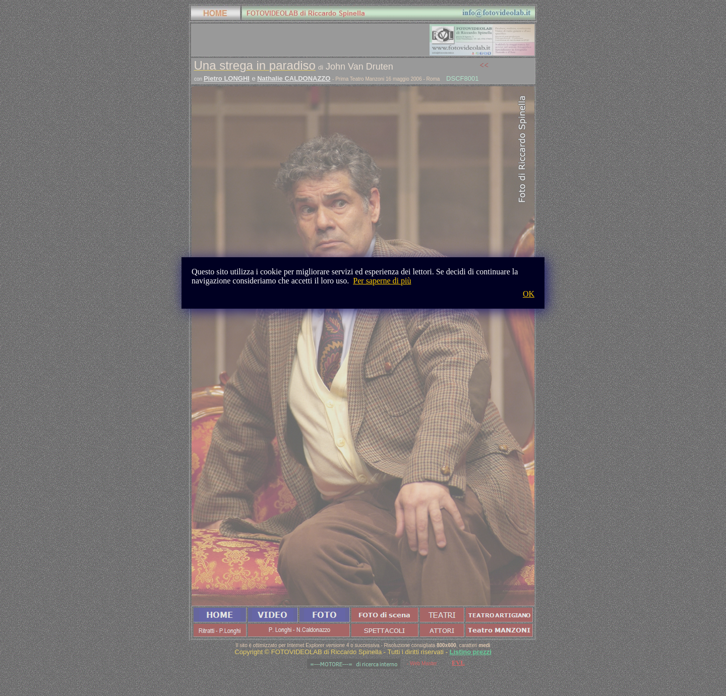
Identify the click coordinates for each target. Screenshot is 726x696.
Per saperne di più (382, 280)
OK (528, 293)
